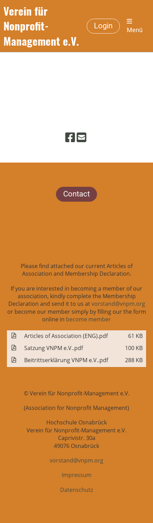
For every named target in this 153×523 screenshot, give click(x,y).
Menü (135, 26)
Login (103, 25)
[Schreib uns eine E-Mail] (81, 137)
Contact (76, 194)
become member (88, 319)
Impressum (77, 475)
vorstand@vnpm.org (118, 304)
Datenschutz (76, 490)
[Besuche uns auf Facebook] (70, 137)
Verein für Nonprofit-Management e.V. (41, 25)
